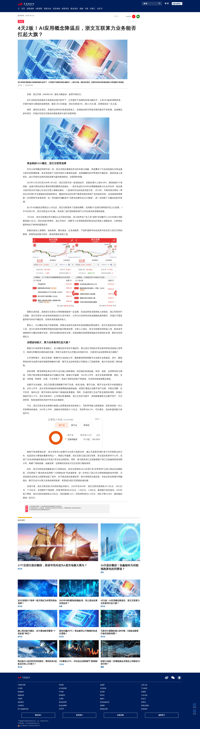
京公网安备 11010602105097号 (29, 725)
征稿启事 (120, 715)
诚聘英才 (161, 715)
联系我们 (79, 715)
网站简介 (38, 715)
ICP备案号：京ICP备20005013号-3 (29, 723)
